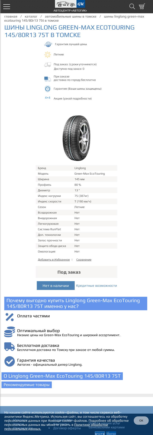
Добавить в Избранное (54, 259)
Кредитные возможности (96, 286)
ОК (141, 420)
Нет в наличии (56, 285)
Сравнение (83, 259)
